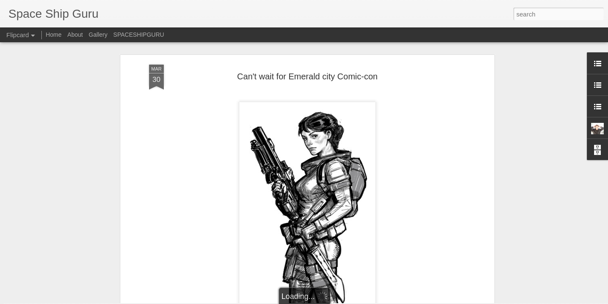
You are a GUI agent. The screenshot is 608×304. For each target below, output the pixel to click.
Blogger (349, 299)
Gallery (98, 34)
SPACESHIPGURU (138, 34)
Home (53, 34)
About (75, 34)
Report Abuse (373, 299)
